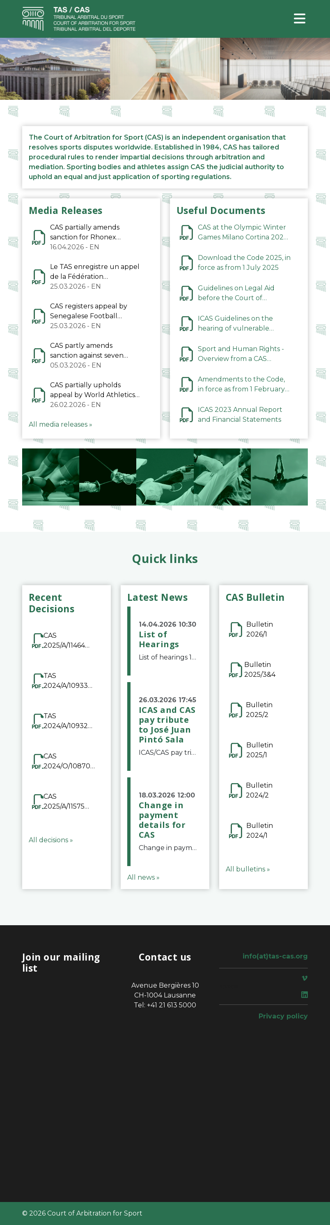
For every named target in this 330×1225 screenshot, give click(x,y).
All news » (143, 877)
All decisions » (51, 840)
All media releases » (60, 424)
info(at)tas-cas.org (275, 956)
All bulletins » (248, 869)
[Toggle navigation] (299, 19)
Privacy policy (283, 1016)
